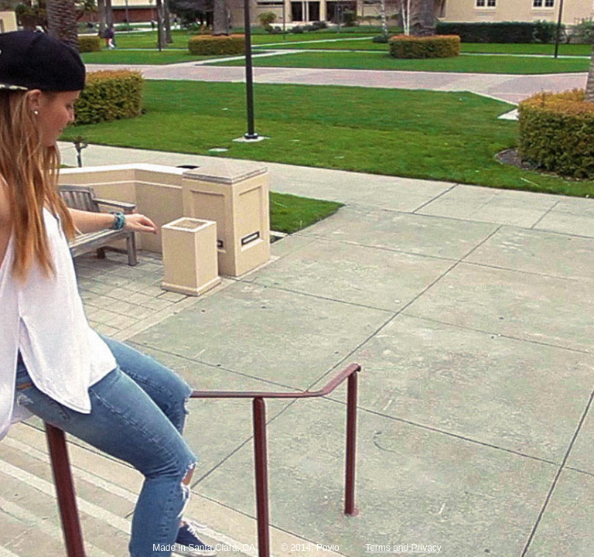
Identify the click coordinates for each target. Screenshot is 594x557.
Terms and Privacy (403, 547)
